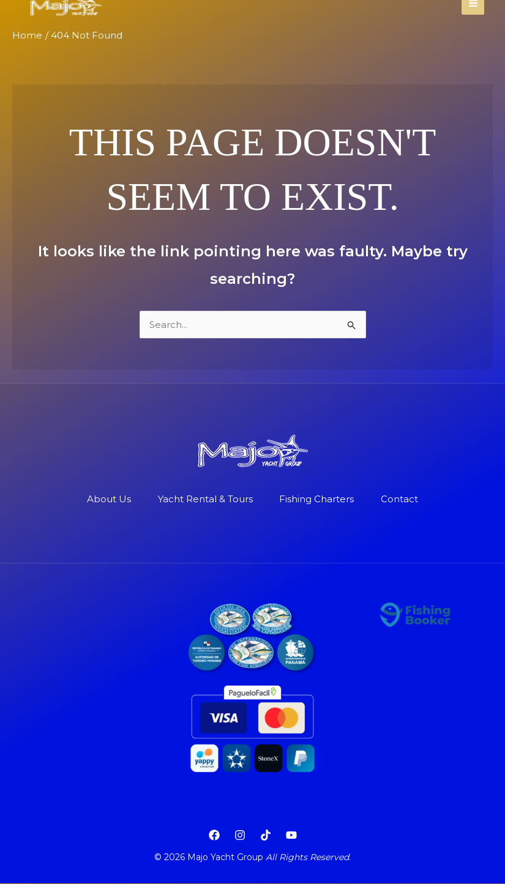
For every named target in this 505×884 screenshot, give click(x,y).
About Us (105, 499)
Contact (403, 499)
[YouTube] (291, 835)
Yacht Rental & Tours (204, 499)
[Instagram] (239, 835)
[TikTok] (265, 835)
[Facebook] (214, 835)
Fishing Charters (318, 499)
